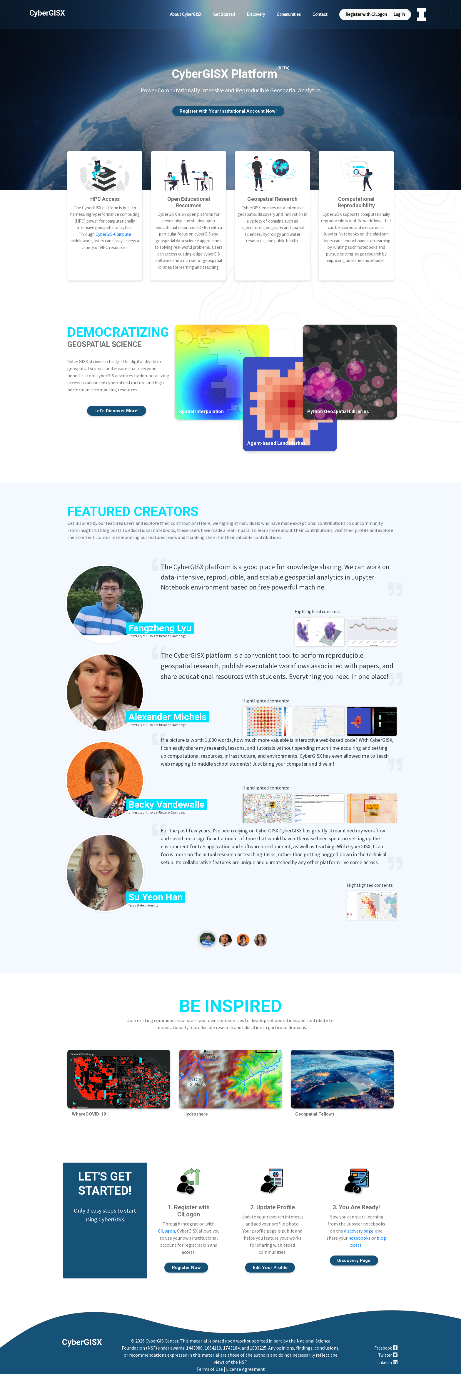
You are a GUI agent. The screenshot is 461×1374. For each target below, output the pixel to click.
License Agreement (245, 1366)
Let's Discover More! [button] (116, 406)
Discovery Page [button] (354, 1257)
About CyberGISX (185, 14)
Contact (320, 14)
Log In (399, 14)
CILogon (166, 1227)
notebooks (359, 1234)
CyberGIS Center (162, 1337)
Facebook (385, 1344)
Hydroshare (195, 1110)
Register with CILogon (366, 14)
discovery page (358, 1227)
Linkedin (386, 1359)
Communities (289, 14)
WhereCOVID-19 (89, 1110)
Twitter (387, 1351)
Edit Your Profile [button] (270, 1264)
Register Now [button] (186, 1264)
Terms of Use (209, 1366)
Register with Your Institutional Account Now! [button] (228, 111)
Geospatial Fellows (314, 1110)
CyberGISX (82, 1339)
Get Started (224, 14)
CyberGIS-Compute (113, 229)
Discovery (256, 14)
